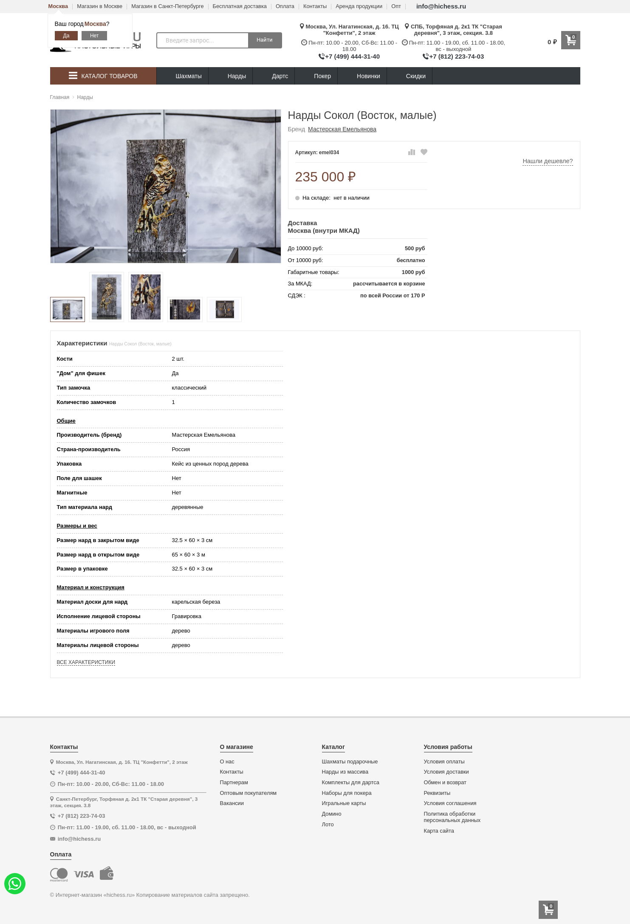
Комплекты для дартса (350, 783)
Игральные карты (344, 803)
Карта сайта (439, 831)
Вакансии (232, 803)
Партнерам (234, 783)
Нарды (230, 76)
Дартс (273, 76)
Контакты (315, 6)
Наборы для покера (347, 793)
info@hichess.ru (441, 6)
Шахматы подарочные (350, 762)
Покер (316, 76)
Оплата (285, 6)
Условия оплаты (444, 762)
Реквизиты (437, 793)
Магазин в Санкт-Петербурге (167, 6)
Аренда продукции (359, 6)
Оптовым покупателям (248, 793)
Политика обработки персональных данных (452, 817)
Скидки (409, 77)
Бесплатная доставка (240, 6)
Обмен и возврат (445, 783)
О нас (227, 762)
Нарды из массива (345, 772)
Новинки (362, 76)
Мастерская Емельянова (342, 129)
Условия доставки (446, 772)
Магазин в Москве (99, 6)
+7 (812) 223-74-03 (456, 56)
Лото (328, 825)
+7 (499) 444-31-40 (352, 56)
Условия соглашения (450, 803)
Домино (332, 814)
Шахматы (182, 76)
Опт (396, 6)
